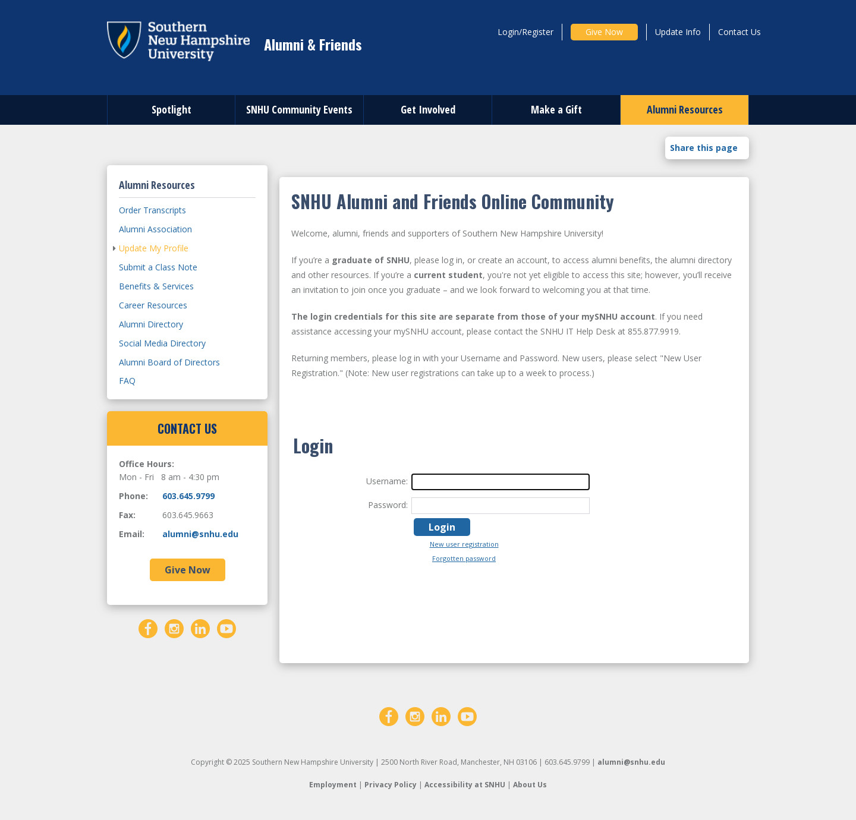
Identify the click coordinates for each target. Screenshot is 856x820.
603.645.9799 (188, 496)
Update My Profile (153, 248)
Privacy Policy (390, 785)
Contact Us (739, 31)
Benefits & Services (156, 286)
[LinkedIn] (200, 627)
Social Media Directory (162, 343)
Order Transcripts (152, 210)
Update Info (678, 31)
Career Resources (153, 305)
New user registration (464, 544)
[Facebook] (148, 627)
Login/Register (525, 31)
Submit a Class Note (158, 267)
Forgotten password (464, 558)
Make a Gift (556, 109)
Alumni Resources (685, 109)
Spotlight (171, 109)
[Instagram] (174, 627)
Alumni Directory (151, 324)
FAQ (127, 380)
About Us (530, 785)
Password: (388, 504)
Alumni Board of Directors (169, 362)
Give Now (604, 31)
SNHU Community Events (299, 109)
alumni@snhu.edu (200, 534)
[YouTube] (226, 627)
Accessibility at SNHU (464, 785)
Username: (387, 481)
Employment (333, 785)
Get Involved (428, 109)
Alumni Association (155, 229)
